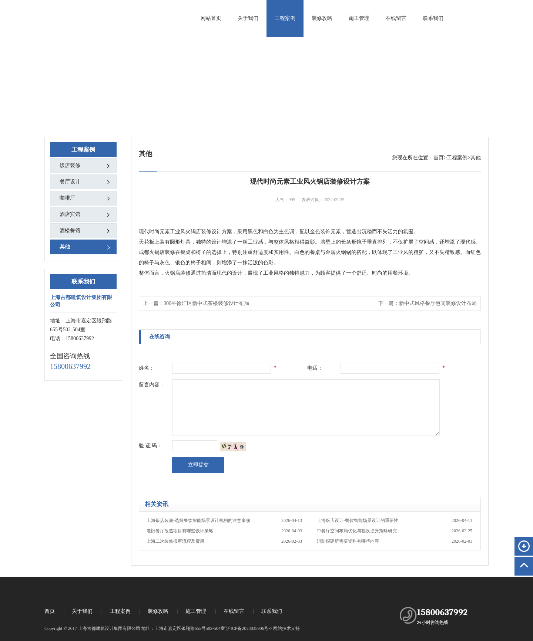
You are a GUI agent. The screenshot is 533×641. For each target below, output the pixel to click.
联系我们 (433, 18)
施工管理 (359, 18)
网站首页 (211, 18)
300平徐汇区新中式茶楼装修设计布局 (206, 303)
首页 (438, 157)
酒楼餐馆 (70, 230)
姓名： (146, 368)
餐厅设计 (70, 181)
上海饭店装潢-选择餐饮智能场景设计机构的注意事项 (224, 520)
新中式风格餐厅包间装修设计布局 (438, 303)
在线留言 (396, 18)
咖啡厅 (67, 198)
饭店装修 (70, 165)
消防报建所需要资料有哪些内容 (394, 541)
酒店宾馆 (70, 214)
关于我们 (248, 18)
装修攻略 (322, 18)
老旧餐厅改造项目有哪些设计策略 (224, 531)
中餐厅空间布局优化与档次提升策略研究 (394, 531)
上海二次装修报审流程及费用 (224, 541)
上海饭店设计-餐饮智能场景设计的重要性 (394, 520)
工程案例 (285, 18)
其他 (65, 247)
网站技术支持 (286, 628)
